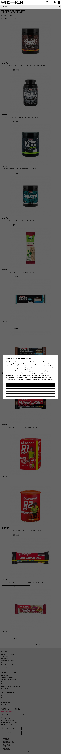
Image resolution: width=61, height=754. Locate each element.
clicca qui (51, 379)
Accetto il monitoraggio (30, 385)
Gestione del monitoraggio (30, 390)
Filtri (5, 7)
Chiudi (30, 395)
